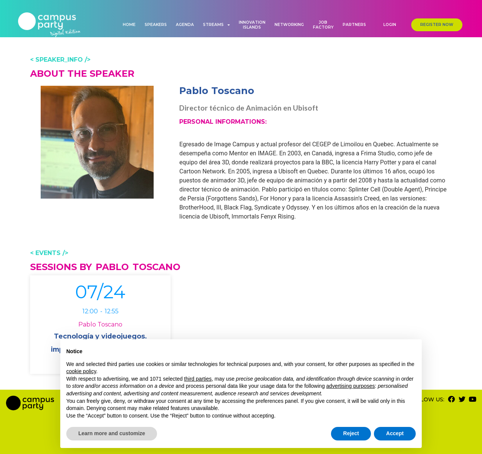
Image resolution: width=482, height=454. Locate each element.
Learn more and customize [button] (111, 433)
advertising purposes (350, 386)
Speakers (156, 24)
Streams (216, 24)
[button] (389, 24)
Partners (354, 24)
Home (129, 24)
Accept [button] (395, 433)
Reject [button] (351, 433)
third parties (198, 379)
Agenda (185, 24)
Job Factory (323, 25)
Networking (289, 24)
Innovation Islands (252, 25)
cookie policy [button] (81, 371)
